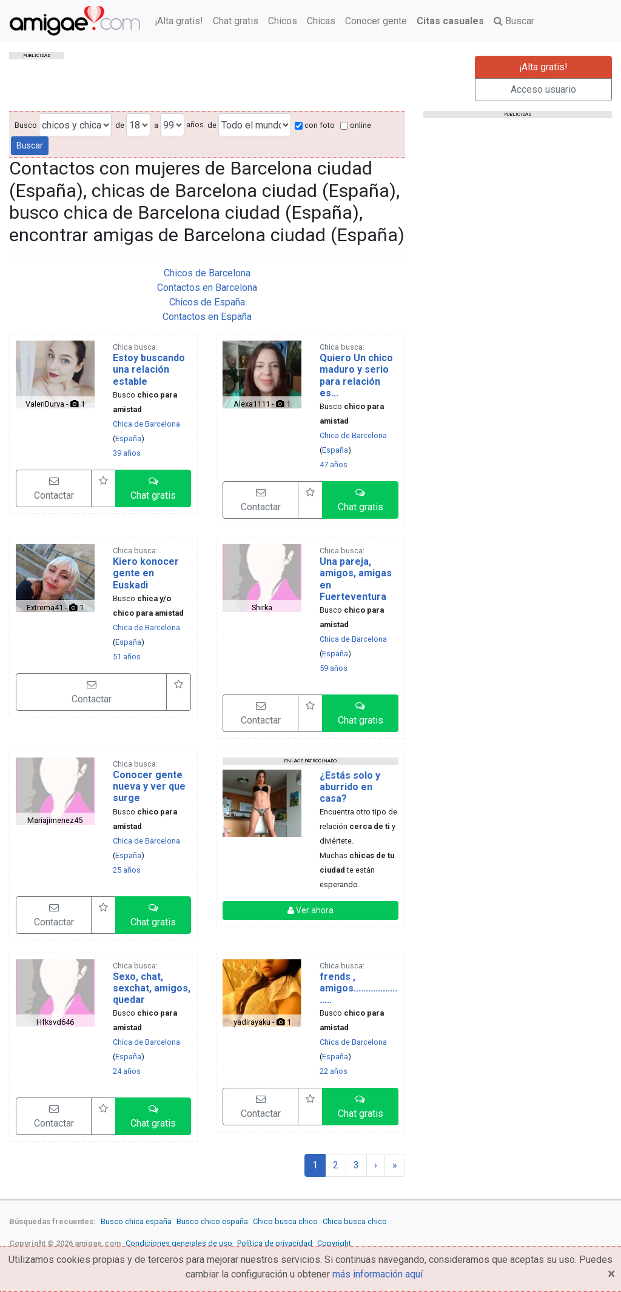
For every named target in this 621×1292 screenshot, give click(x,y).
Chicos (282, 21)
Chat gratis (235, 21)
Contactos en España (207, 316)
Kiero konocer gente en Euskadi (146, 573)
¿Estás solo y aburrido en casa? (350, 787)
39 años (127, 453)
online (355, 125)
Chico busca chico (285, 1221)
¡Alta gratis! (179, 21)
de (119, 125)
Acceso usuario (543, 89)
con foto (315, 125)
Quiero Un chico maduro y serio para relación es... (356, 375)
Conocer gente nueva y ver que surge (149, 786)
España (128, 438)
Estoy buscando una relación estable (149, 369)
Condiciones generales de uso (179, 1243)
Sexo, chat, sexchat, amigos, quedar (151, 988)
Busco (26, 125)
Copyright (334, 1243)
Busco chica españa (136, 1221)
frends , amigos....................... (358, 988)
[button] (153, 488)
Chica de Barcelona (146, 423)
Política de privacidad (274, 1243)
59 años (333, 668)
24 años (127, 1071)
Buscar (514, 21)
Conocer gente (376, 21)
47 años (333, 464)
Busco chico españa (212, 1221)
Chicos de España (207, 302)
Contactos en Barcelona (207, 287)
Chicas (321, 21)
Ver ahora (310, 910)
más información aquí (377, 1274)
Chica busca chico (355, 1221)
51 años (127, 656)
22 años (333, 1071)
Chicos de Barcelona (207, 273)
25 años (127, 869)
